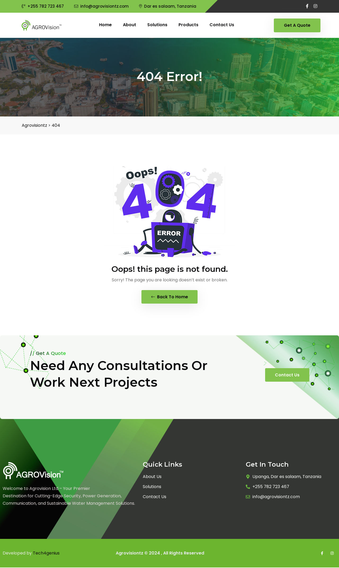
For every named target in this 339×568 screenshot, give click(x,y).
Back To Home (169, 297)
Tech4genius (46, 554)
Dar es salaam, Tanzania (167, 6)
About (129, 25)
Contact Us (287, 375)
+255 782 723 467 (43, 6)
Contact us (221, 25)
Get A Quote (297, 25)
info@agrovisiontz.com (101, 6)
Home (105, 25)
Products (188, 25)
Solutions (157, 25)
